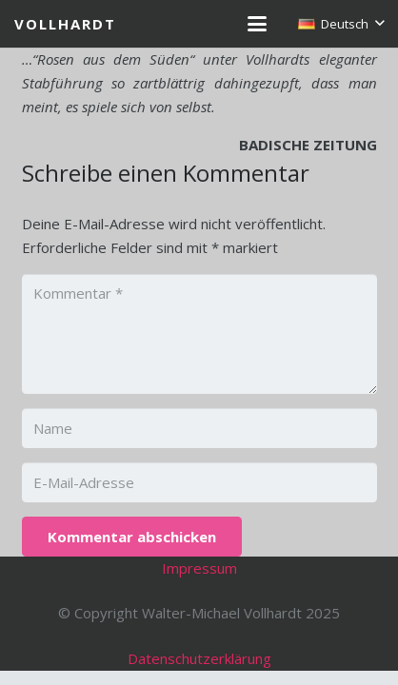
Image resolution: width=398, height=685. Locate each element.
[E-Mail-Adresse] (199, 482)
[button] (257, 23)
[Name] (199, 428)
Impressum (199, 567)
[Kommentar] (199, 334)
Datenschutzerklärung (199, 658)
